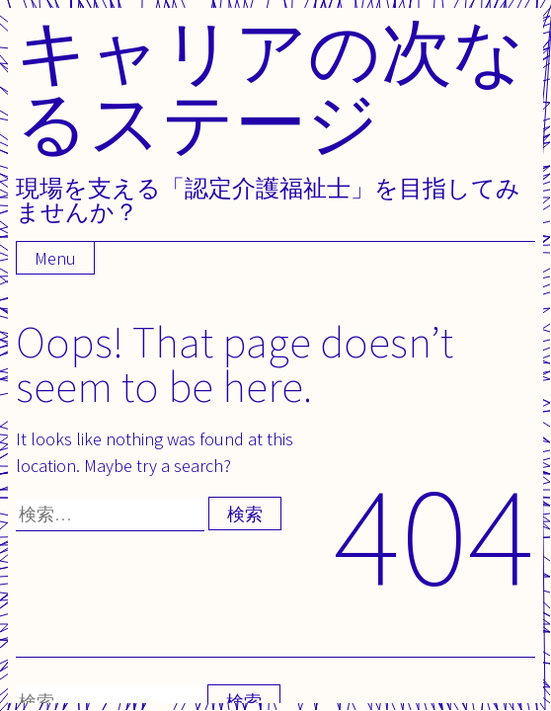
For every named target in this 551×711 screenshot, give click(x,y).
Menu (55, 258)
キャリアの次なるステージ (270, 86)
